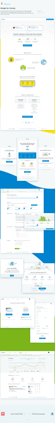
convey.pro (39, 11)
